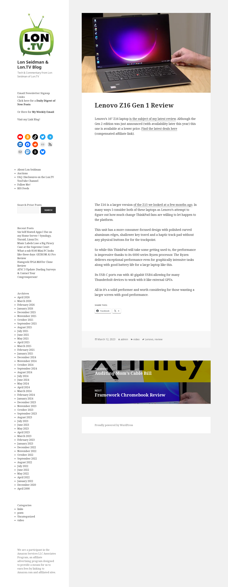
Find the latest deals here (159, 129)
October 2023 (25, 409)
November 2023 (26, 406)
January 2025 (25, 353)
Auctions (22, 173)
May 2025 (23, 338)
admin (124, 339)
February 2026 (26, 304)
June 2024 (23, 379)
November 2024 (26, 361)
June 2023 (23, 424)
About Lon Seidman (29, 169)
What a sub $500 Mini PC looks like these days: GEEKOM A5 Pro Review (36, 254)
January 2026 (25, 308)
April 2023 (23, 432)
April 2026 (23, 297)
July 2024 (22, 376)
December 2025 (26, 312)
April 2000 (23, 488)
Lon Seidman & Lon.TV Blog (32, 64)
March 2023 (24, 436)
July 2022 (22, 466)
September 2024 (27, 368)
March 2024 (24, 391)
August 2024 (24, 372)
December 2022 (26, 447)
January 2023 (25, 443)
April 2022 (23, 477)
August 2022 (24, 462)
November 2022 (26, 451)
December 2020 (26, 485)
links (20, 509)
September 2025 (27, 323)
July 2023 (22, 421)
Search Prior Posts (29, 205)
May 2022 (23, 473)
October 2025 (25, 319)
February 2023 (26, 440)
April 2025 (23, 342)
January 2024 (25, 398)
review (159, 339)
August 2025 (24, 327)
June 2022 (23, 470)
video (20, 520)
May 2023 (23, 428)
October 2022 (25, 455)
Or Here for (35, 112)
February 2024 (26, 394)
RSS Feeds (23, 188)
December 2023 (26, 402)
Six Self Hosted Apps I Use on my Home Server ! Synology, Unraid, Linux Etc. (34, 235)
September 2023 (27, 413)
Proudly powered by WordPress (114, 425)
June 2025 (23, 334)
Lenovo (149, 339)
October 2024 (25, 364)
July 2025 (22, 331)
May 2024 (23, 383)
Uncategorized (26, 516)
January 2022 (25, 481)
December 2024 (26, 357)
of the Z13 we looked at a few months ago (162, 205)
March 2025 (24, 346)
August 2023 (24, 417)
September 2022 (27, 458)
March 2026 (24, 301)
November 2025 (26, 316)
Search (48, 210)
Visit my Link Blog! (28, 119)
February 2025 (26, 349)
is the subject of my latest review (152, 119)
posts (20, 512)
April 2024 (23, 387)
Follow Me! (23, 184)
